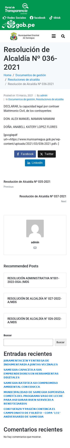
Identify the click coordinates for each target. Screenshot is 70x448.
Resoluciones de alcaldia (50, 99)
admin (43, 95)
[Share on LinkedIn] (35, 163)
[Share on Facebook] (25, 154)
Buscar (8, 335)
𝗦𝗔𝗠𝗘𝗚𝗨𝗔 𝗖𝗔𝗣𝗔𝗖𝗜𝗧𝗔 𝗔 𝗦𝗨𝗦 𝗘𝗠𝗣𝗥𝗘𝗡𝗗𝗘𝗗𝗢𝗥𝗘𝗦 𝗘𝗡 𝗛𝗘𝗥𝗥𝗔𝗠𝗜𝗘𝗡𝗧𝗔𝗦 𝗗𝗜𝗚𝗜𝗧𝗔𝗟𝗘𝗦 (31, 373)
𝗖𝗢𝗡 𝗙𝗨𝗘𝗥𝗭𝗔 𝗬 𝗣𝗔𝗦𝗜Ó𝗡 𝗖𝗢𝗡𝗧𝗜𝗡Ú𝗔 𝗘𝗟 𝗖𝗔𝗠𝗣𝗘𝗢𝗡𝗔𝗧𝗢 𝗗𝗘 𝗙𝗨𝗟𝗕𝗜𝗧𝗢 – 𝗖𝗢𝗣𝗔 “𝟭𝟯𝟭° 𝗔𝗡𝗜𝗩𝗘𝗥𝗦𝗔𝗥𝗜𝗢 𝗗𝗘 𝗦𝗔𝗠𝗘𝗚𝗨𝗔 (32, 413)
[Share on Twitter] (47, 154)
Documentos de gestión (21, 99)
